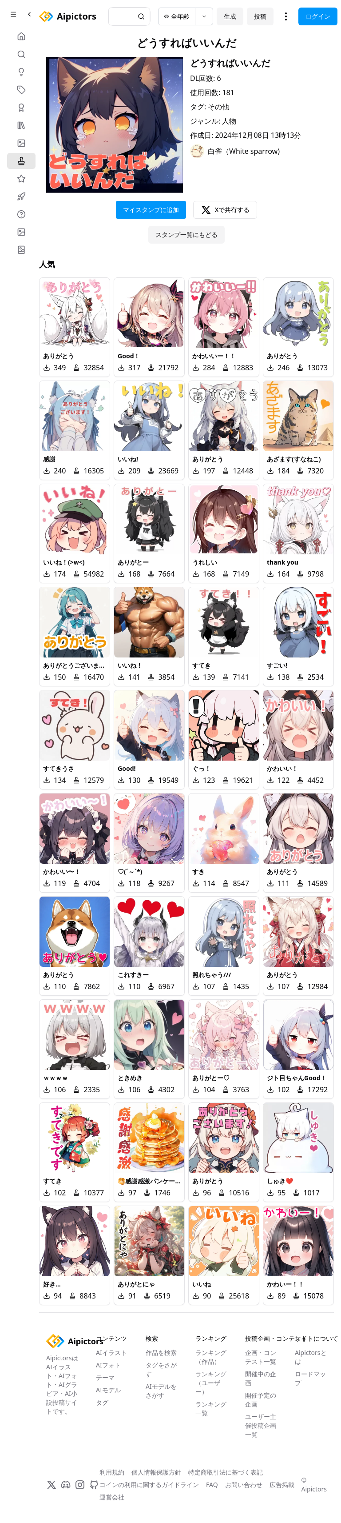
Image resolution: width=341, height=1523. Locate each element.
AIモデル (108, 1390)
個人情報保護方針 (156, 1472)
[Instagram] (80, 1484)
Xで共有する (225, 209)
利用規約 (111, 1472)
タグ (102, 1402)
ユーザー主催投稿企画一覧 (260, 1425)
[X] (51, 1484)
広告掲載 (282, 1484)
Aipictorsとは (311, 1357)
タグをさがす (161, 1369)
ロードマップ (310, 1378)
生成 (230, 16)
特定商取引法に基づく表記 (225, 1472)
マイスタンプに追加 (151, 209)
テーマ (105, 1377)
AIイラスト (111, 1352)
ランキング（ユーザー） (210, 1383)
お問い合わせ (243, 1484)
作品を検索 (161, 1352)
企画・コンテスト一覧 (260, 1357)
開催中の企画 (260, 1378)
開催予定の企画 (260, 1399)
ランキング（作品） (210, 1357)
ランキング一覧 (210, 1408)
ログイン (317, 16)
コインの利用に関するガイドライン (149, 1484)
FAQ (212, 1484)
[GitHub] (94, 1484)
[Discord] (65, 1484)
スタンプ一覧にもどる (186, 234)
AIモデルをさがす (161, 1390)
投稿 (260, 16)
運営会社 (111, 1497)
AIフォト (108, 1365)
